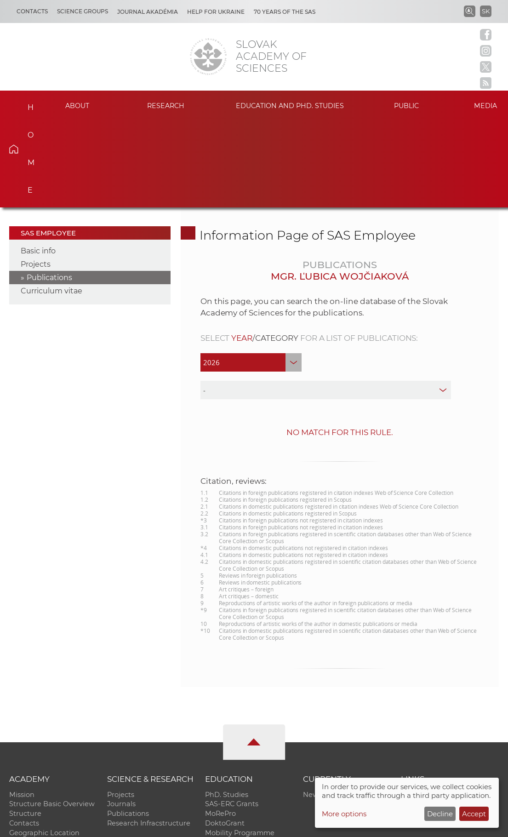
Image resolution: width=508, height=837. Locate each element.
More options (344, 813)
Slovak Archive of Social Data (449, 727)
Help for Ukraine (216, 11)
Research (166, 106)
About (77, 106)
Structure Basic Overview (52, 717)
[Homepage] (208, 56)
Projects (36, 177)
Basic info (38, 164)
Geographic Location (44, 746)
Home (25, 104)
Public (406, 106)
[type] (325, 303)
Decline (440, 813)
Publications (49, 190)
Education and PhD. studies (290, 106)
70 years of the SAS (284, 11)
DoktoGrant (225, 737)
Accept (474, 813)
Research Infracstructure (148, 737)
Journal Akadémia (147, 11)
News (312, 708)
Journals (121, 717)
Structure (25, 727)
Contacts (32, 11)
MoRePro (220, 727)
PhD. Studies (226, 708)
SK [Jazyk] (486, 11)
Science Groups (82, 11)
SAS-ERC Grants (231, 717)
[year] (251, 275)
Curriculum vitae (51, 204)
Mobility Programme (239, 746)
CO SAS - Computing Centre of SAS (133, 825)
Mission (21, 708)
